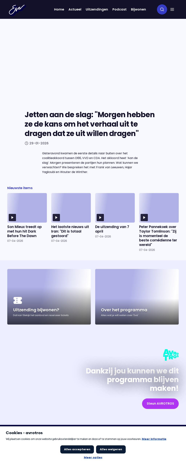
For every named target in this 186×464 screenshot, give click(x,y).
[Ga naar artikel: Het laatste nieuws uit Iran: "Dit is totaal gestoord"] (71, 222)
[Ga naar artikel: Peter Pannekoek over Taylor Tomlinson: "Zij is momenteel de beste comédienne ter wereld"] (159, 222)
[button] (172, 9)
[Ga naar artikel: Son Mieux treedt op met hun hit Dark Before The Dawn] (27, 222)
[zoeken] (162, 9)
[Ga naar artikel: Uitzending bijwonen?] (49, 297)
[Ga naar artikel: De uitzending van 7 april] (115, 222)
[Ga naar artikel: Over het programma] (137, 297)
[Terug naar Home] (17, 10)
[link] (160, 403)
